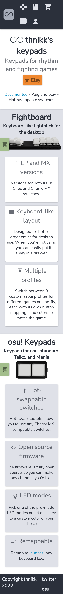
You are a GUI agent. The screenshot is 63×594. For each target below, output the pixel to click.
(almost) (37, 553)
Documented (16, 94)
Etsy (32, 80)
